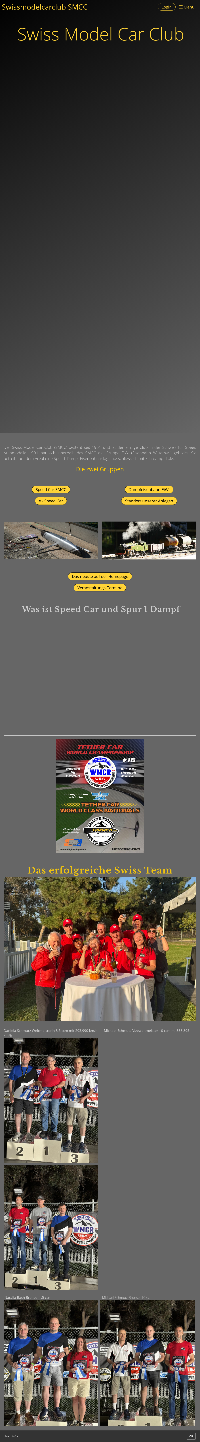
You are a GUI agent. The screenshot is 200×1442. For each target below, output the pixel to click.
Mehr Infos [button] (11, 1436)
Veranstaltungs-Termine (99, 587)
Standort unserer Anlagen (149, 500)
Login (167, 7)
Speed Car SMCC (51, 489)
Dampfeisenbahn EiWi (149, 489)
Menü (187, 7)
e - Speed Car (51, 500)
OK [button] (191, 1436)
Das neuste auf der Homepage (100, 576)
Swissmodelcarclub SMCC (44, 7)
